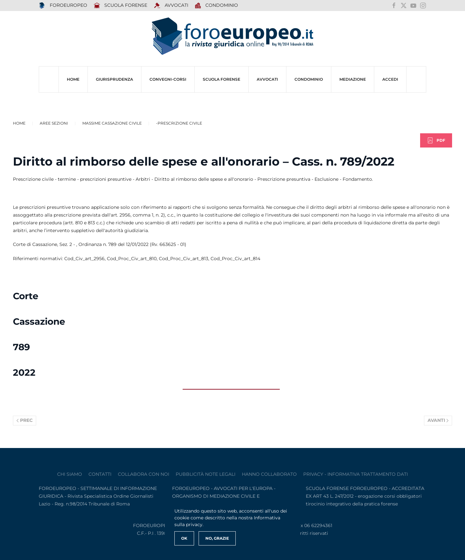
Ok (184, 538)
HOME (73, 79)
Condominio (216, 5)
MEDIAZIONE (352, 79)
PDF (436, 140)
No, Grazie (217, 538)
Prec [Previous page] (24, 420)
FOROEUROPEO (63, 5)
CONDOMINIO (308, 79)
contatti (99, 474)
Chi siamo (69, 474)
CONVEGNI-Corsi (168, 79)
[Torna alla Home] (232, 36)
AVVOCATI (171, 5)
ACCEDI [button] (390, 79)
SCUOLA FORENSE (121, 5)
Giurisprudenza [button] (114, 79)
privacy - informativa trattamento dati (355, 474)
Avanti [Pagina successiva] (438, 420)
